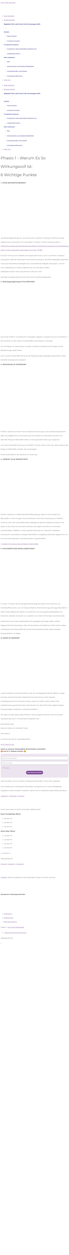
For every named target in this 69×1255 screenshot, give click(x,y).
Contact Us (6, 853)
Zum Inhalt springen (8, 3)
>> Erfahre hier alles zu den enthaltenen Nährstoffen (19, 544)
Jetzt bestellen (9, 85)
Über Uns (7, 149)
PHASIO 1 (4, 877)
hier (48, 608)
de (23, 927)
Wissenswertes (9, 89)
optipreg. (18, 927)
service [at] (11, 927)
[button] (34, 853)
